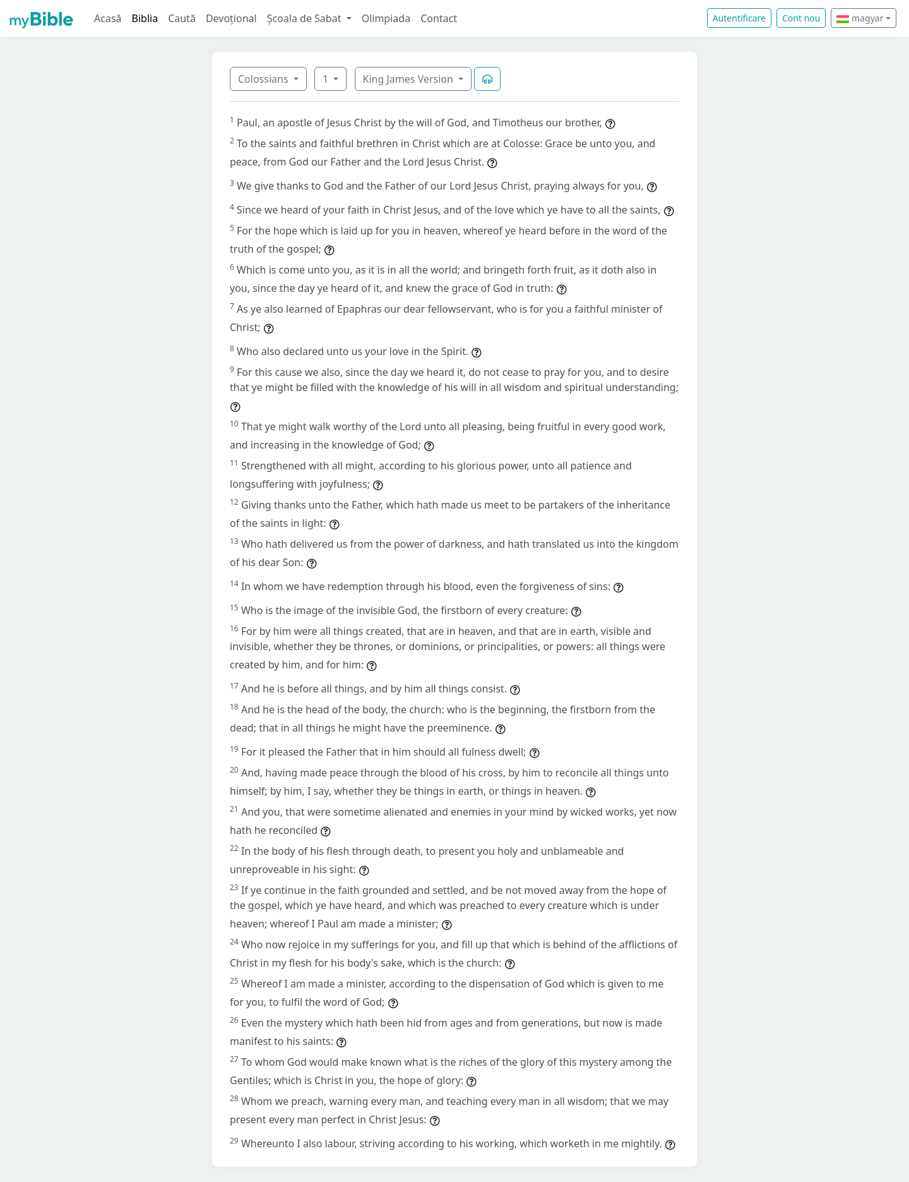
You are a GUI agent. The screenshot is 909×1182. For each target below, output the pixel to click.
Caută (182, 18)
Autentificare (739, 18)
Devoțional (231, 18)
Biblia (145, 18)
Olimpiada (386, 18)
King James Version (409, 79)
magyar (859, 18)
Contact (438, 18)
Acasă (108, 18)
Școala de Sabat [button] (305, 18)
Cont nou (801, 18)
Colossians (264, 79)
